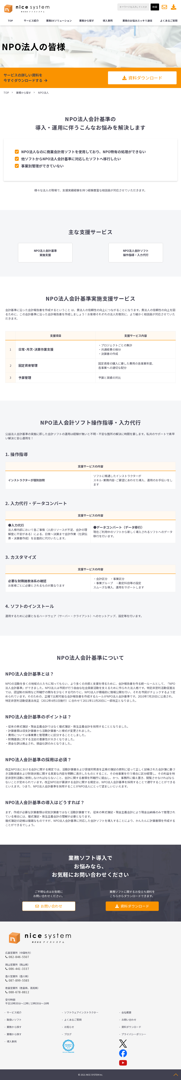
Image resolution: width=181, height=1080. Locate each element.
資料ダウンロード (173, 7)
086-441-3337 (19, 968)
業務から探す (86, 20)
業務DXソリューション (59, 20)
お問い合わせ (164, 7)
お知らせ (69, 1027)
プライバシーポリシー (133, 1034)
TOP (10, 20)
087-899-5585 (19, 980)
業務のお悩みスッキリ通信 (137, 20)
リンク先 (45, 252)
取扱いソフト (14, 1019)
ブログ (68, 1034)
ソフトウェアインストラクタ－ (81, 1012)
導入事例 (108, 20)
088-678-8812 (19, 992)
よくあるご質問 (168, 20)
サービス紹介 (31, 20)
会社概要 (126, 1012)
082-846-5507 (19, 957)
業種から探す (23, 92)
